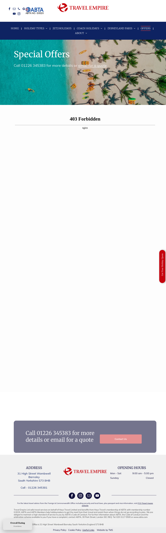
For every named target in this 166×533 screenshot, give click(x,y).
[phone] (19, 9)
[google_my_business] (24, 9)
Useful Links (88, 530)
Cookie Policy (74, 530)
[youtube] (14, 14)
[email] (14, 9)
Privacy (56, 530)
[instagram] (19, 14)
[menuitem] (15, 28)
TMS (111, 530)
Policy (63, 530)
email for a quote (92, 65)
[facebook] (9, 9)
